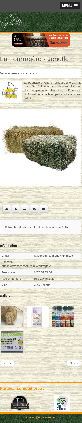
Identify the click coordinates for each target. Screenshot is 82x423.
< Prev (7, 363)
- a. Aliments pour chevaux (20, 73)
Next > (74, 363)
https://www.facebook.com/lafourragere (26, 266)
